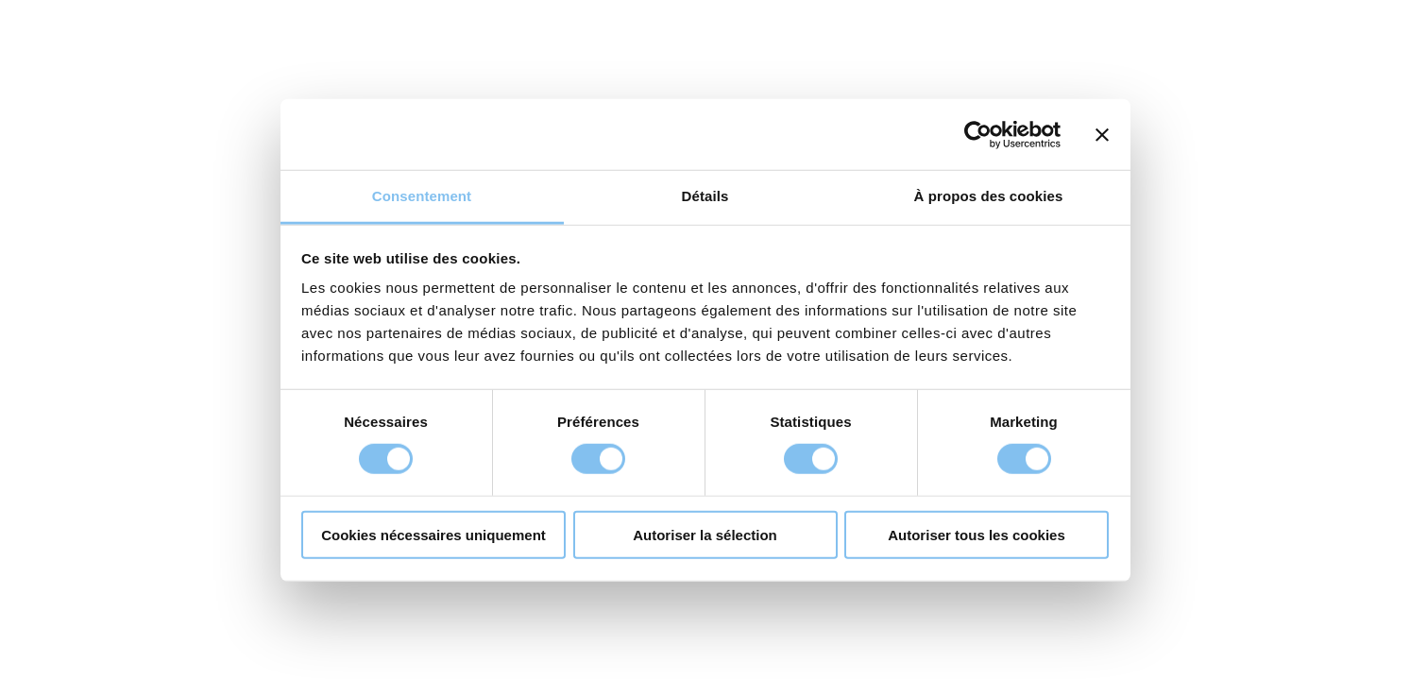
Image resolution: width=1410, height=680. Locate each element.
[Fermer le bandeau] (1102, 134)
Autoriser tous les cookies (976, 535)
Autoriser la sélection (705, 535)
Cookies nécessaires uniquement (433, 535)
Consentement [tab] (421, 196)
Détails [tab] (705, 196)
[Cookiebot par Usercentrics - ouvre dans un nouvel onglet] (978, 134)
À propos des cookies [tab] (988, 196)
